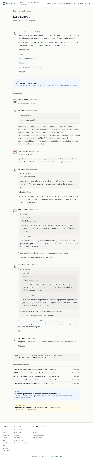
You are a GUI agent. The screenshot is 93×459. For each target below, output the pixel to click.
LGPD (61, 456)
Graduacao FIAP (19, 437)
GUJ (14, 11)
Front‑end (61, 3)
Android (87, 3)
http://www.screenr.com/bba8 (30, 67)
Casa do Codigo (38, 435)
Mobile (68, 3)
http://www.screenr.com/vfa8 (29, 58)
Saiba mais (45, 456)
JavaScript (6, 443)
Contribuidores (54, 456)
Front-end (21, 11)
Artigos (16, 435)
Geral (54, 3)
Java (49, 3)
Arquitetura (6, 451)
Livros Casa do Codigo (21, 443)
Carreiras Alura (19, 430)
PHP (81, 3)
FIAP (34, 432)
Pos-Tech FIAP (19, 440)
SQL (74, 3)
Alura (35, 430)
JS (78, 3)
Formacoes (17, 432)
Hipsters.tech (37, 437)
